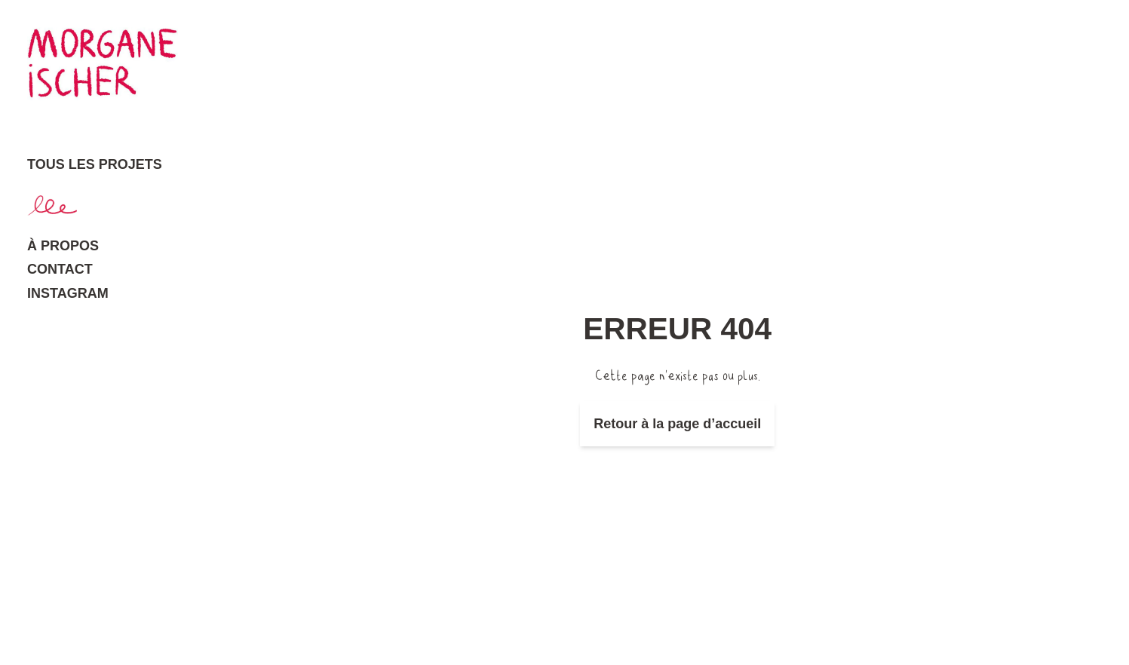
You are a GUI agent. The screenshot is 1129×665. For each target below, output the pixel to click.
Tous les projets (94, 164)
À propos (63, 245)
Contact (60, 269)
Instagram (68, 293)
